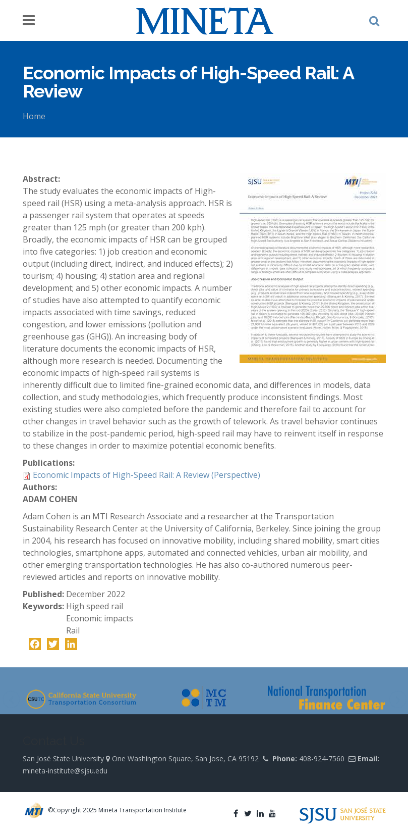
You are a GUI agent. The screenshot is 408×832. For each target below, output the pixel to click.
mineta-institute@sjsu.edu (65, 770)
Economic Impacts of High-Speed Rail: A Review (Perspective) (146, 474)
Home (34, 116)
